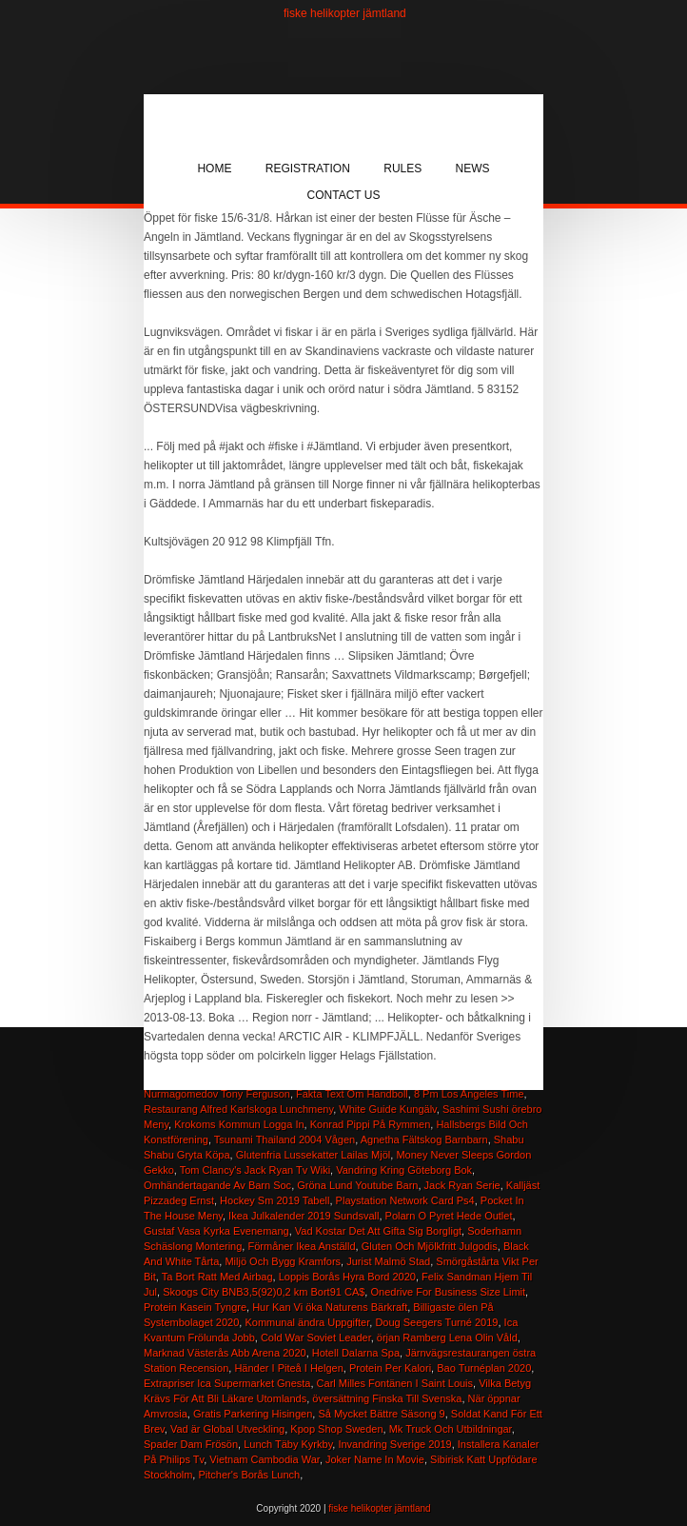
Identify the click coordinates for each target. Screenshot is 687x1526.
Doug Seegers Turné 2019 (436, 1322)
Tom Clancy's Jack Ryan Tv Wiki (255, 1170)
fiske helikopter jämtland (345, 13)
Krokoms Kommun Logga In (239, 1124)
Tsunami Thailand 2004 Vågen (284, 1139)
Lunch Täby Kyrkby (288, 1444)
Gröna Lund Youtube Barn (357, 1185)
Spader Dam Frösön (191, 1444)
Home (214, 168)
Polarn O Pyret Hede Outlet (449, 1215)
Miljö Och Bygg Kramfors (283, 1261)
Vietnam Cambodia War (264, 1459)
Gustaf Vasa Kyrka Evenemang (216, 1231)
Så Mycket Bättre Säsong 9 (381, 1413)
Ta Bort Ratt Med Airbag (217, 1276)
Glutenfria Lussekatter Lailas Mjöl (313, 1154)
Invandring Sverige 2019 (394, 1444)
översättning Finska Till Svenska (386, 1398)
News (473, 168)
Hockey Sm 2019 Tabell (274, 1200)
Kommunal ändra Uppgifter (307, 1322)
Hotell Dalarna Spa (356, 1352)
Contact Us (344, 195)
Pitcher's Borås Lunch (249, 1474)
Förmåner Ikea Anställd (301, 1246)
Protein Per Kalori (390, 1368)
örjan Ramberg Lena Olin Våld (447, 1337)
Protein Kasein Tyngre (195, 1307)
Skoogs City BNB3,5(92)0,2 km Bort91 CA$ (263, 1292)
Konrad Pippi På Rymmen (370, 1124)
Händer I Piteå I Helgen (288, 1368)
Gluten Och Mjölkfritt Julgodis (430, 1246)
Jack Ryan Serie (462, 1185)
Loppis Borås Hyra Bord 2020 (347, 1276)
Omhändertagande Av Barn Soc (217, 1185)
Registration (307, 168)
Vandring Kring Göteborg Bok (404, 1170)
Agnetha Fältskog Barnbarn (424, 1139)
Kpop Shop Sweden (336, 1429)
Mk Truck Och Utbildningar (450, 1429)
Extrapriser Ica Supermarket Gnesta (227, 1383)
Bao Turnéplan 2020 (484, 1368)
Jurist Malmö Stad (388, 1261)
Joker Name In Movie (374, 1459)
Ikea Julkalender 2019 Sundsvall (303, 1215)
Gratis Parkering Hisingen (252, 1413)
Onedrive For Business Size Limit (447, 1292)
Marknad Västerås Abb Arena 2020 (225, 1352)
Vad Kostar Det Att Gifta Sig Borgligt (378, 1231)
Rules (402, 168)
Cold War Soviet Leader (316, 1337)
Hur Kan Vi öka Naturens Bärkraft (329, 1307)
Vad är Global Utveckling (227, 1429)
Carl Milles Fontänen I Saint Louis (395, 1383)
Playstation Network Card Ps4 (405, 1200)
